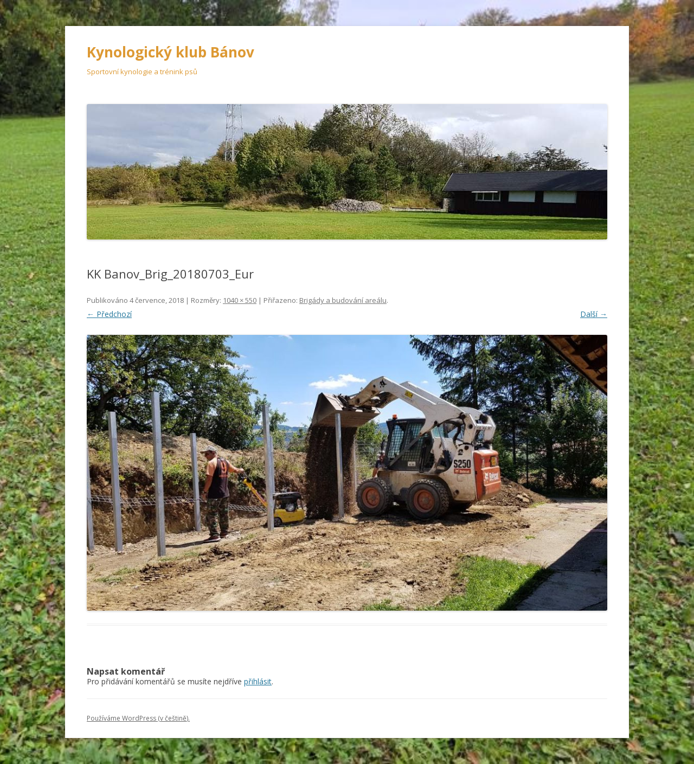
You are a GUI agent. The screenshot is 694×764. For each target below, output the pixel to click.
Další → (593, 314)
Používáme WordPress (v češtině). (138, 718)
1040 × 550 (239, 300)
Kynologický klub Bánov (170, 52)
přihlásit (258, 681)
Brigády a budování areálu (343, 300)
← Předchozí (109, 314)
